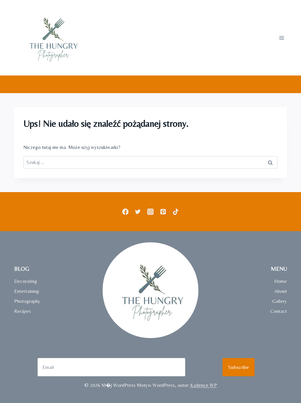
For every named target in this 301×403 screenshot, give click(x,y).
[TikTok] (175, 211)
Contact (278, 311)
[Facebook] (125, 211)
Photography (27, 301)
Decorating (25, 281)
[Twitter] (138, 211)
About (280, 291)
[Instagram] (150, 211)
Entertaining (26, 291)
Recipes (22, 311)
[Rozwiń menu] (281, 37)
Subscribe (238, 367)
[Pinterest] (163, 211)
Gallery (279, 301)
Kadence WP (203, 385)
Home (280, 281)
